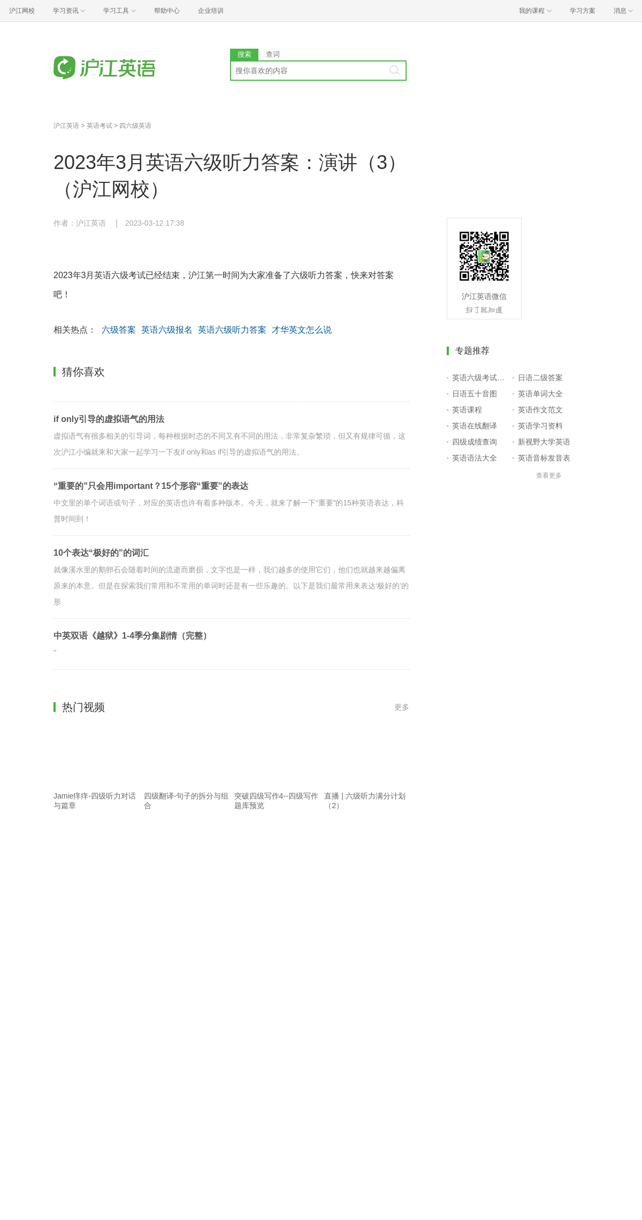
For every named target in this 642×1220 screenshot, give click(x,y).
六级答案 (119, 329)
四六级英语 (135, 125)
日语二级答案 (540, 377)
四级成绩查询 (474, 442)
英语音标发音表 (544, 458)
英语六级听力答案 (232, 329)
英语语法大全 (474, 458)
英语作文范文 (540, 409)
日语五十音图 (474, 393)
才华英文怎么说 (302, 329)
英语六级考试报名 (480, 377)
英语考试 (99, 125)
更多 (401, 707)
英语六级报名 (167, 329)
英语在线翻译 (474, 425)
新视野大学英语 (544, 442)
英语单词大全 (540, 393)
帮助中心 (167, 10)
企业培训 (211, 10)
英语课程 (467, 409)
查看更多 (549, 475)
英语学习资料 (540, 425)
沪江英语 (66, 125)
